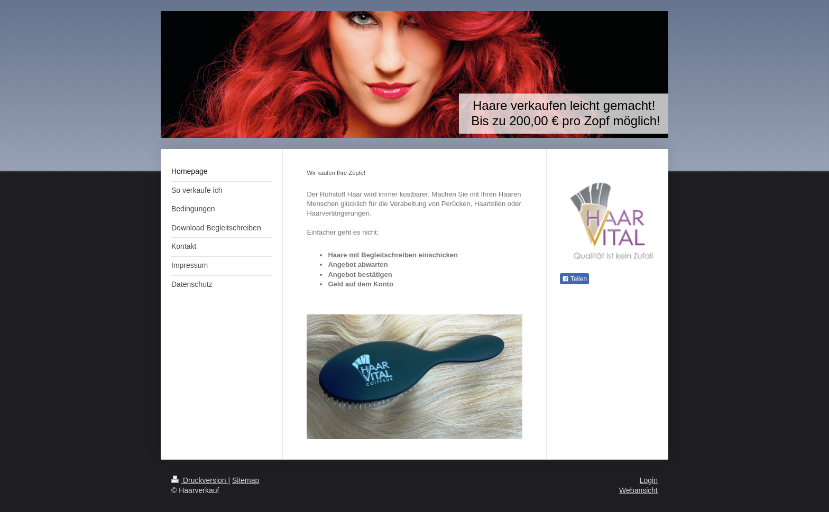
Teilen (574, 279)
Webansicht (638, 490)
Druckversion (199, 480)
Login (649, 480)
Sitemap (245, 480)
